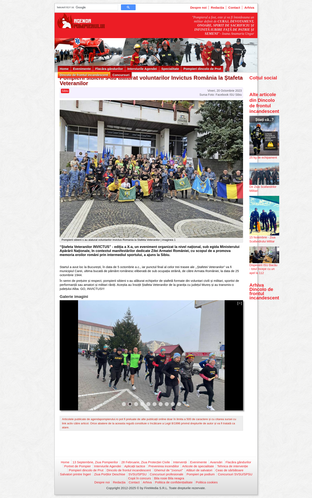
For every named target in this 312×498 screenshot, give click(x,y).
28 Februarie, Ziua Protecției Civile (145, 462)
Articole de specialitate (198, 466)
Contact (234, 7)
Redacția (217, 7)
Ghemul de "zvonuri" (168, 470)
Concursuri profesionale (166, 474)
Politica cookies (207, 482)
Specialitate (170, 69)
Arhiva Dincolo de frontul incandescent (264, 291)
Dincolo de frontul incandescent (84, 75)
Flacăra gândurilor (109, 69)
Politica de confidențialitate (174, 482)
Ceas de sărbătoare (229, 470)
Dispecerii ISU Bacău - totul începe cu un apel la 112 (263, 268)
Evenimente (82, 69)
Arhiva (249, 7)
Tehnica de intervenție (232, 466)
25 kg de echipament (263, 157)
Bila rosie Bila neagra (169, 478)
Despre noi (198, 7)
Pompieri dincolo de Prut (202, 69)
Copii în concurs (139, 478)
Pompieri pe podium (201, 474)
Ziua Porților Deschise (109, 474)
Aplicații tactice (134, 466)
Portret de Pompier (77, 466)
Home (64, 69)
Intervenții (180, 462)
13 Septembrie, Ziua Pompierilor (95, 462)
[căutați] (86, 7)
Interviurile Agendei (142, 69)
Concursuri (121, 75)
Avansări (216, 462)
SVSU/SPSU (137, 474)
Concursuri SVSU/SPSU (235, 474)
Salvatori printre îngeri (75, 474)
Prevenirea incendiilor (163, 466)
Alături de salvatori (199, 470)
